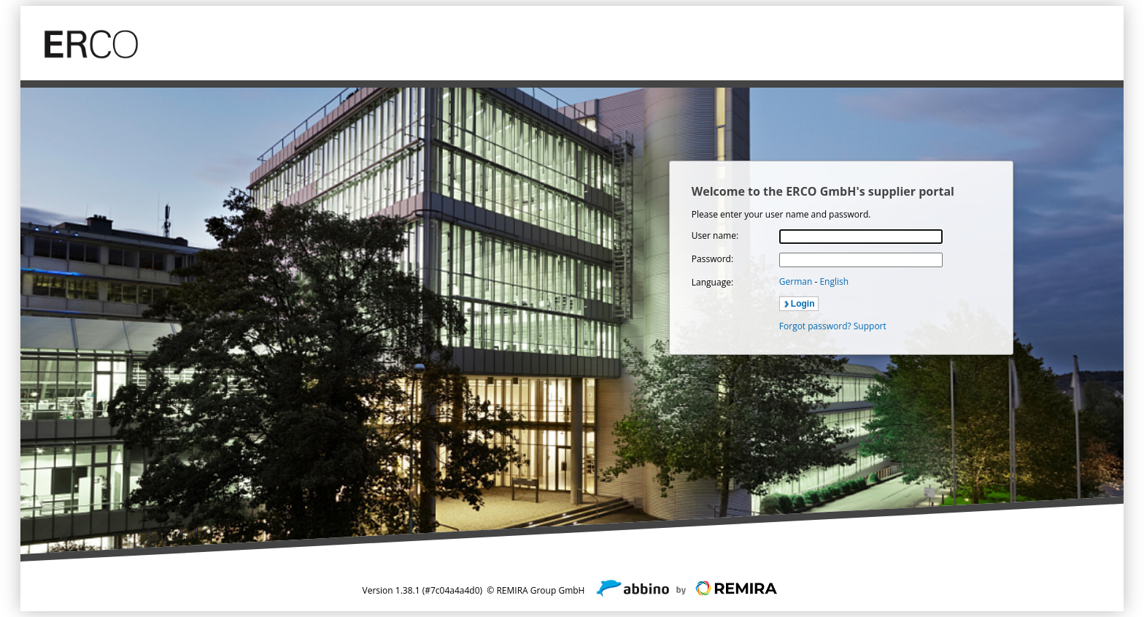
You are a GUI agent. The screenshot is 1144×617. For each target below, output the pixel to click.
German (797, 281)
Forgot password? (815, 326)
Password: (712, 259)
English (834, 281)
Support (870, 326)
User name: (715, 235)
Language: (712, 282)
